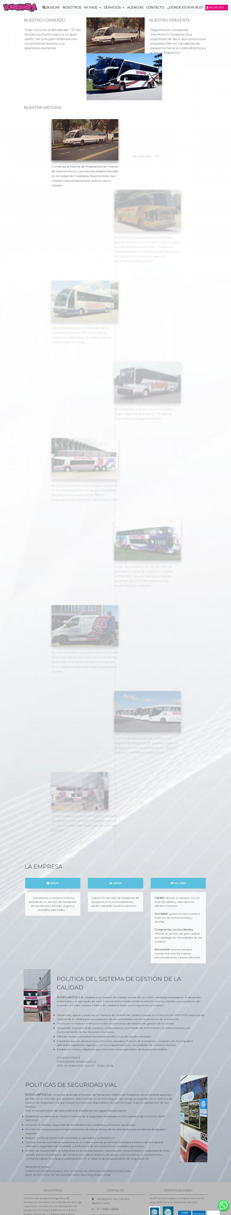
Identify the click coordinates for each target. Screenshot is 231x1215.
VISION (115, 847)
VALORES (178, 847)
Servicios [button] (113, 7)
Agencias (135, 7)
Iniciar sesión (217, 7)
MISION (53, 847)
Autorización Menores (159, 1199)
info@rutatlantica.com (112, 1179)
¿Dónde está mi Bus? (185, 7)
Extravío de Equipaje (128, 1199)
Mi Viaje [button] (91, 7)
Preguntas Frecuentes (96, 1199)
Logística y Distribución (111, 1203)
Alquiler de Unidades (191, 1199)
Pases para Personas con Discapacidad (51, 1199)
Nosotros (72, 7)
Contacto (155, 7)
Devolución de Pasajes (146, 1203)
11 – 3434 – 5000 (108, 1173)
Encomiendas (83, 1203)
